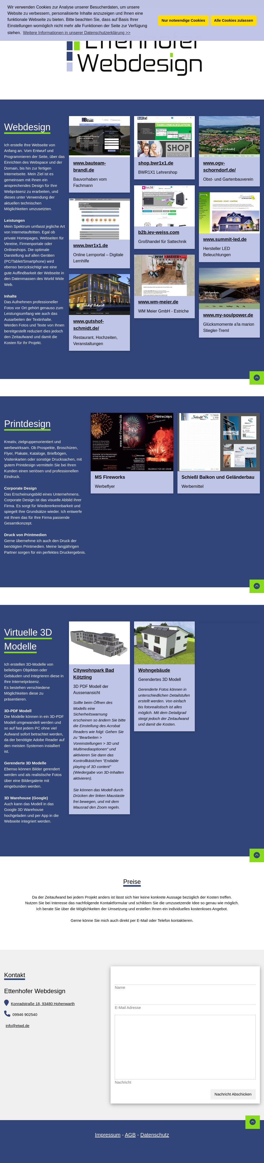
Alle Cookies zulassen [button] (233, 20)
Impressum (108, 1135)
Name (120, 987)
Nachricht (123, 1082)
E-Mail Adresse (128, 1007)
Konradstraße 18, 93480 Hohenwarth (43, 1003)
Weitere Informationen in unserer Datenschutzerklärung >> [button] (76, 33)
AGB (130, 1135)
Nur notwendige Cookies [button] (183, 20)
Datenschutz (154, 1135)
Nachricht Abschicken (233, 1094)
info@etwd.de (17, 1025)
